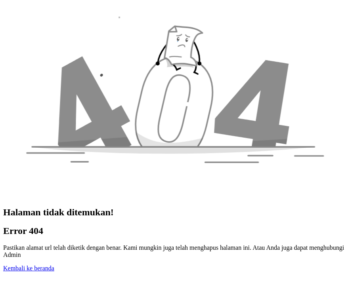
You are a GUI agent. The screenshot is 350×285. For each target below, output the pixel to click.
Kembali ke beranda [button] (28, 268)
